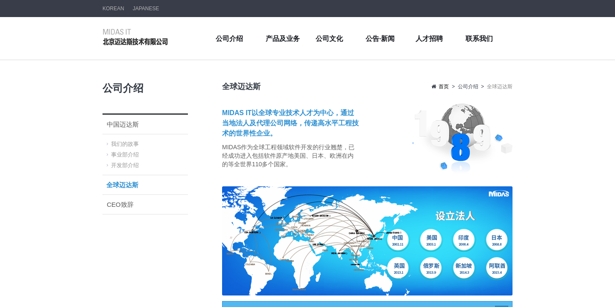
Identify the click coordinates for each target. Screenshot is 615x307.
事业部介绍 (125, 154)
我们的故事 (125, 144)
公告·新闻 (380, 38)
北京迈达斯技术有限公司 (135, 37)
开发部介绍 (125, 165)
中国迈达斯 (123, 124)
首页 (444, 87)
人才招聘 (429, 38)
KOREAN (113, 9)
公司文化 (329, 38)
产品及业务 (283, 38)
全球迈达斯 (122, 184)
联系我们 (479, 38)
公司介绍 (229, 38)
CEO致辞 (120, 204)
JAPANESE (146, 9)
